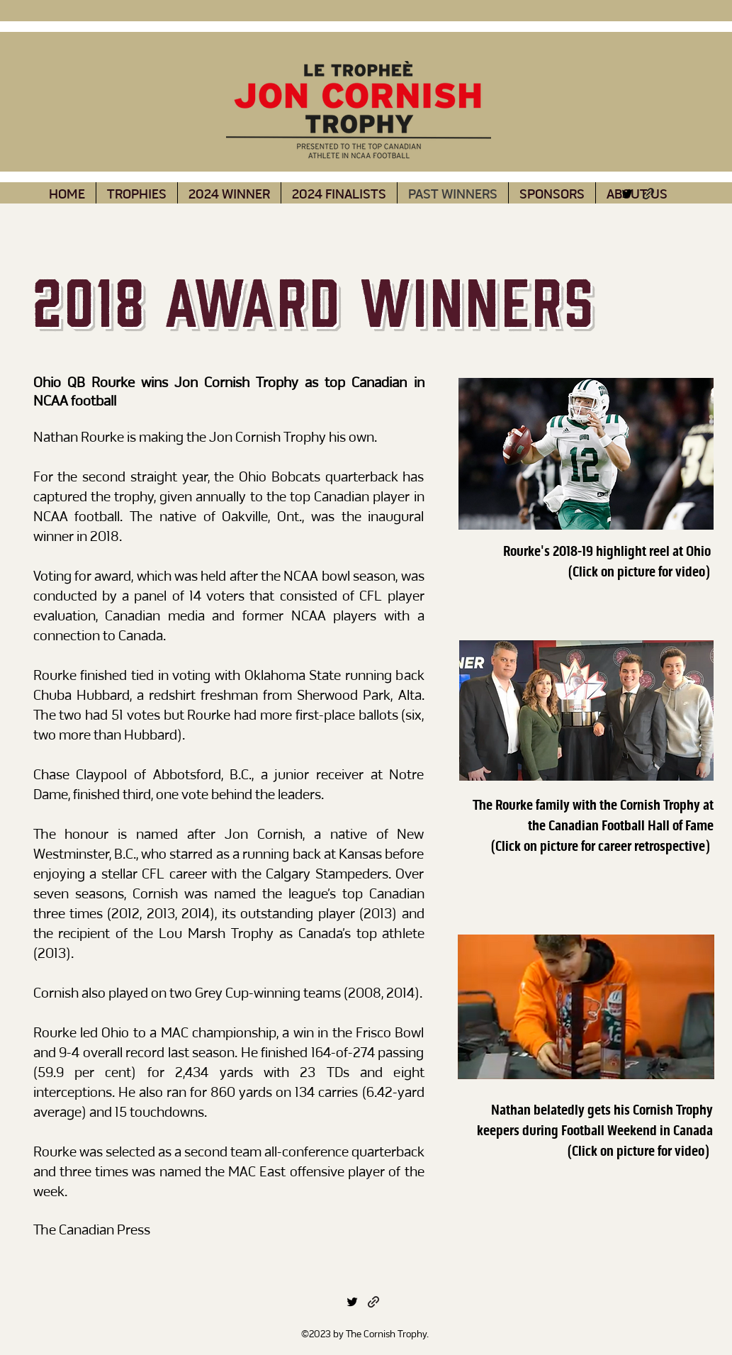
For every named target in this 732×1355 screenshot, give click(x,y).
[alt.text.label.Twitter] (627, 193)
